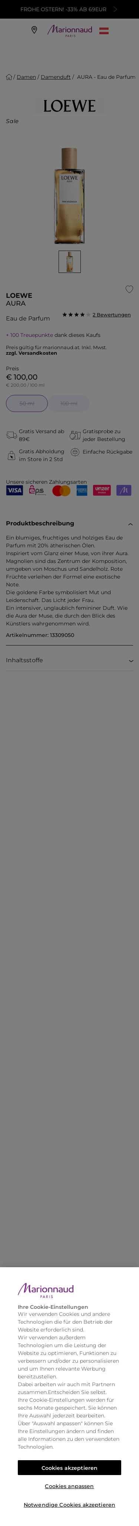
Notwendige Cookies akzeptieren (69, 1504)
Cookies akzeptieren (70, 1468)
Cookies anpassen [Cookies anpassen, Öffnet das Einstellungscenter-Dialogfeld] (69, 1486)
